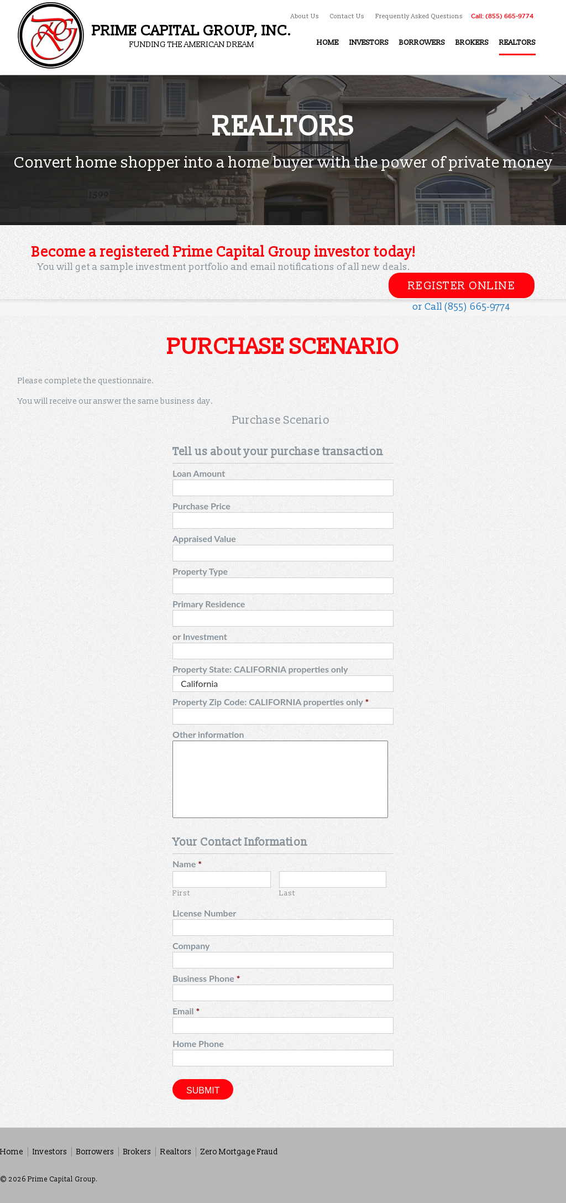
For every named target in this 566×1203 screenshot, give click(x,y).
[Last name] (332, 879)
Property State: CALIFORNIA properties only (260, 669)
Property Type (200, 571)
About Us (305, 16)
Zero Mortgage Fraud (239, 1152)
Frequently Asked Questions (419, 16)
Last (287, 893)
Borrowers (95, 1152)
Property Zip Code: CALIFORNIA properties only (270, 701)
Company (190, 945)
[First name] (221, 879)
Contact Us (347, 16)
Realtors (175, 1152)
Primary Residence (208, 603)
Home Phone (198, 1043)
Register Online (462, 286)
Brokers (137, 1152)
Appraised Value (204, 538)
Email (186, 1011)
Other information (208, 734)
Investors (50, 1152)
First (181, 893)
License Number (204, 913)
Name (187, 863)
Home (11, 1152)
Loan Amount (198, 473)
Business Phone (206, 978)
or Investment (199, 636)
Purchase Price (201, 506)
